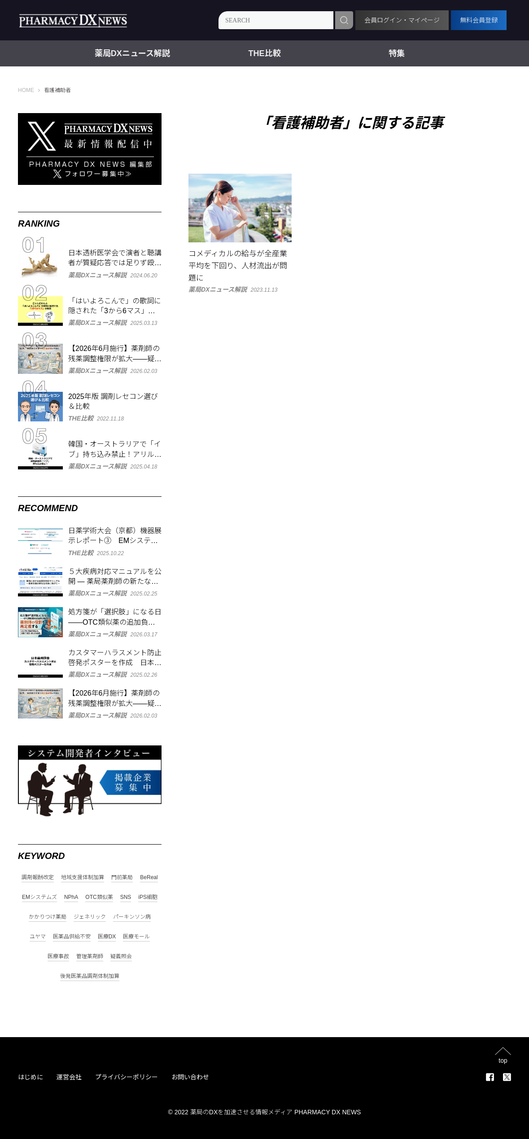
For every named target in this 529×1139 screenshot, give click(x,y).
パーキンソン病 (132, 917)
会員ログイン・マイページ (402, 20)
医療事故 (58, 956)
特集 (397, 53)
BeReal (148, 878)
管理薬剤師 (89, 956)
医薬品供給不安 (72, 937)
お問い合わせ (190, 1077)
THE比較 (265, 53)
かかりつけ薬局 (47, 917)
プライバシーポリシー (126, 1077)
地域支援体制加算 (82, 878)
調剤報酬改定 (38, 878)
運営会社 (69, 1077)
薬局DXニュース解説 (132, 53)
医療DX (107, 937)
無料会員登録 (479, 20)
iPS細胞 (147, 897)
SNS (125, 897)
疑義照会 (121, 956)
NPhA (71, 897)
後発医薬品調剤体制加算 (89, 976)
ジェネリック (90, 917)
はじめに (30, 1077)
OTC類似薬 (99, 897)
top (502, 1060)
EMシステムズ (39, 897)
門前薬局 (122, 878)
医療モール (136, 937)
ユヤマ (38, 937)
